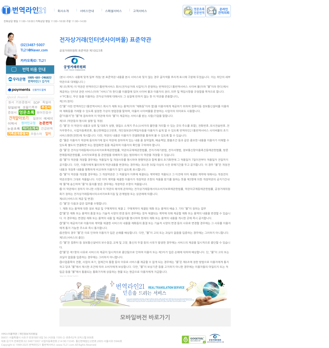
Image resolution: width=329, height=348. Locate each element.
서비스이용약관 (9, 334)
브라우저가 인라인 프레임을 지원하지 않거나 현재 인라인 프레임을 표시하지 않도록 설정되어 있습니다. (145, 162)
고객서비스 (140, 11)
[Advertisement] (29, 202)
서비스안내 (87, 11)
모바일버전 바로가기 (145, 317)
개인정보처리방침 (28, 334)
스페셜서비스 (113, 11)
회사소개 (63, 11)
